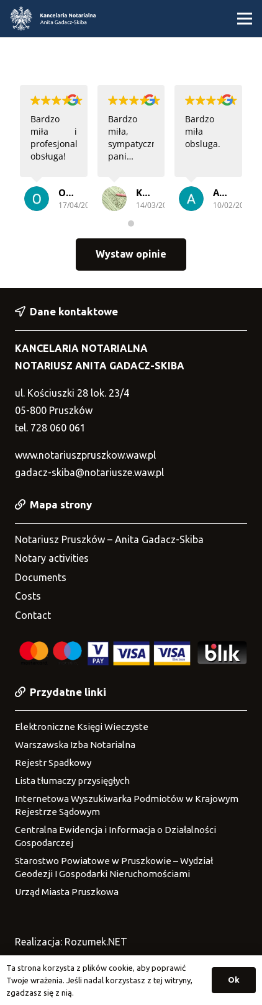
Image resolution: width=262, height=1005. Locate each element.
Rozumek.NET (96, 941)
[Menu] (244, 18)
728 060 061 (58, 427)
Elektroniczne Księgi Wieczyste (81, 726)
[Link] (53, 18)
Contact (33, 615)
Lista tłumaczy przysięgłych (72, 780)
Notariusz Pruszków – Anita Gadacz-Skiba (109, 539)
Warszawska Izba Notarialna (75, 744)
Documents (40, 577)
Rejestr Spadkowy (53, 762)
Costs (28, 596)
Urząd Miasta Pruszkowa (67, 891)
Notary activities (52, 558)
